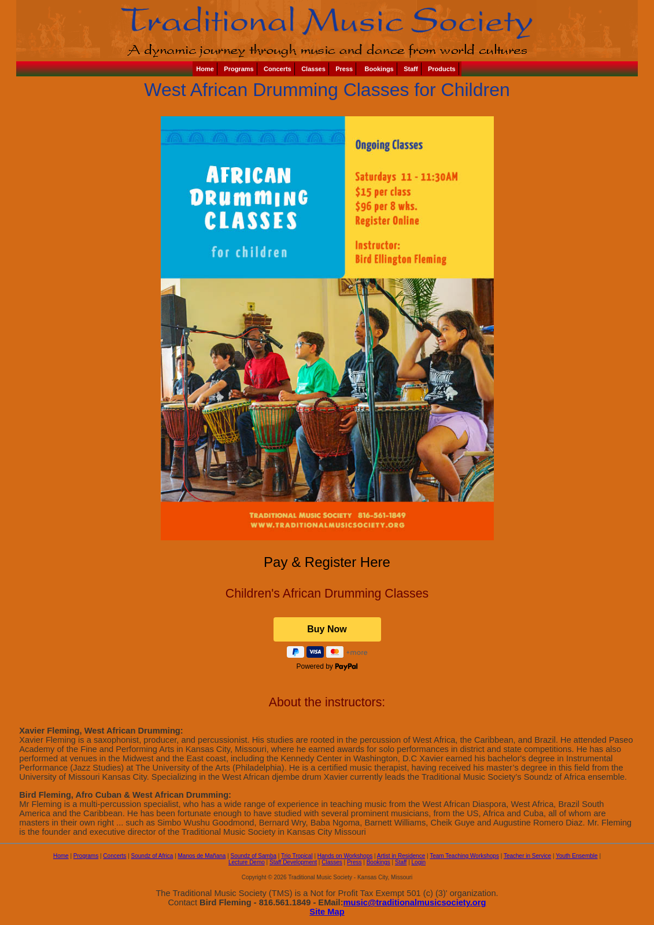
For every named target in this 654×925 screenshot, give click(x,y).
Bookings (378, 68)
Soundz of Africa (152, 856)
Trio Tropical (297, 856)
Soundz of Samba (254, 856)
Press (344, 68)
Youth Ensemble (576, 856)
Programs (238, 68)
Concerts (277, 68)
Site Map (326, 911)
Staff (410, 68)
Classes (313, 68)
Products (442, 68)
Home (205, 68)
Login (419, 862)
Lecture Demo (246, 862)
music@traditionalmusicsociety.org (414, 902)
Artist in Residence (401, 856)
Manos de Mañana (202, 856)
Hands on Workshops (344, 856)
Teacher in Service (527, 856)
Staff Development (293, 862)
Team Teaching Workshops (464, 856)
